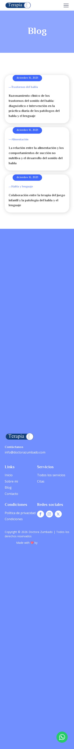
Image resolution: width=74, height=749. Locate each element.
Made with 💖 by (27, 543)
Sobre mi (11, 481)
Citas (40, 481)
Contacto (11, 494)
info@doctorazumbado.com (25, 452)
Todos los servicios (51, 475)
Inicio (9, 475)
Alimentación (19, 140)
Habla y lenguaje (22, 187)
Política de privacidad (20, 513)
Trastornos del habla (24, 87)
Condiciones (14, 519)
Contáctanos (14, 447)
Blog (8, 487)
